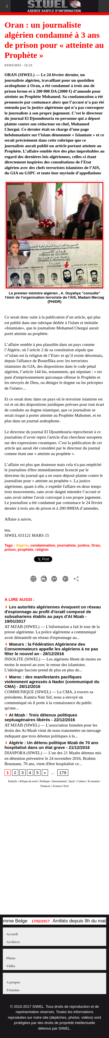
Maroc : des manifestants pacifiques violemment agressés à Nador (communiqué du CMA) (51, 681)
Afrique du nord (28, 781)
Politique (45, 781)
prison (10, 549)
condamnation (42, 545)
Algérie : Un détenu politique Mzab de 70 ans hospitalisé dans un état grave (51, 745)
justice (83, 545)
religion (42, 549)
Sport (72, 781)
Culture (81, 781)
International (59, 781)
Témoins (13, 990)
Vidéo (10, 966)
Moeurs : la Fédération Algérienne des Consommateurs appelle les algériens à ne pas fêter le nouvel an (51, 649)
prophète (25, 549)
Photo (10, 958)
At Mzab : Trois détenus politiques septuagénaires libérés (40, 717)
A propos (13, 982)
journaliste (66, 545)
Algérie (22, 545)
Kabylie (12, 781)
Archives (13, 942)
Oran (95, 545)
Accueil (12, 934)
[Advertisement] (51, 854)
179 (62, 772)
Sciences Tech (61, 786)
